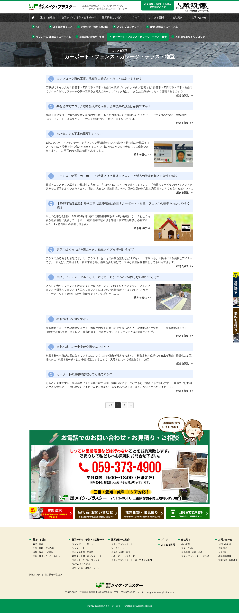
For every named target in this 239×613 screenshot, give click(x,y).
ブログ (135, 17)
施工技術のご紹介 (112, 17)
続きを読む (182, 95)
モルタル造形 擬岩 (120, 552)
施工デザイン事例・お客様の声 (79, 17)
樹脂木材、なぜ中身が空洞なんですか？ (83, 346)
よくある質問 (156, 17)
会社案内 (178, 17)
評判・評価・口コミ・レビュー (48, 556)
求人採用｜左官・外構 (191, 552)
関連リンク (34, 574)
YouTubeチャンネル (81, 564)
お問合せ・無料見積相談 (94, 27)
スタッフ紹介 (187, 548)
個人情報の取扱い (53, 574)
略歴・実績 (38, 544)
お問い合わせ (199, 17)
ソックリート (78, 548)
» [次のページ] (131, 405)
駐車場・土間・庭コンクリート (87, 556)
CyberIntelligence (143, 606)
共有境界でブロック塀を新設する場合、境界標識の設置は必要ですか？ (103, 106)
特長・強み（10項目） (43, 552)
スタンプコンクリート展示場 (195, 556)
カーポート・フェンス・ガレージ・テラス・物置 (140, 37)
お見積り (222, 552)
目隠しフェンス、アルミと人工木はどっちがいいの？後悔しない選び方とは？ (108, 277)
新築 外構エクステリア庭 (164, 27)
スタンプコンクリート (129, 27)
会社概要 (185, 544)
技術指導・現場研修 (228, 560)
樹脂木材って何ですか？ (72, 319)
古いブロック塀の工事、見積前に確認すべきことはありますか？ (99, 78)
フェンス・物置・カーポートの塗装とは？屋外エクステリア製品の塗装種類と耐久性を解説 (116, 176)
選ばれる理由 (47, 17)
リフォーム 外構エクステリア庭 (53, 37)
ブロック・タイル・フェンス (86, 560)
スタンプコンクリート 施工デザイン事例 (131, 560)
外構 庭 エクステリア (123, 556)
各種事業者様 (224, 556)
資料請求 (222, 548)
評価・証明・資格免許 (43, 548)
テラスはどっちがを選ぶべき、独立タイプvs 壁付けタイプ (95, 249)
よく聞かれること (63, 27)
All (37, 27)
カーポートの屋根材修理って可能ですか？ (84, 374)
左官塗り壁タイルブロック (190, 37)
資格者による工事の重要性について (80, 133)
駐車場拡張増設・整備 (92, 37)
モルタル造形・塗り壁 (82, 552)
